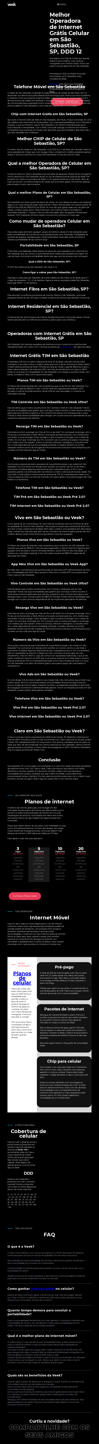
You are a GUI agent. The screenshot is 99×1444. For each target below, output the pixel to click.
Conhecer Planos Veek (24, 896)
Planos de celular (22, 978)
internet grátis (43, 1289)
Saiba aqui (54, 84)
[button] (61, 4)
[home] (11, 4)
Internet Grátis (66, 347)
